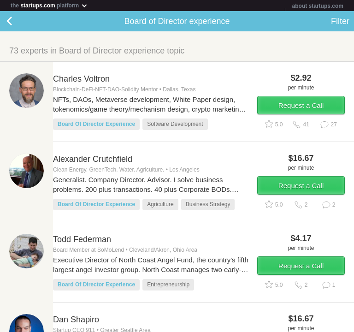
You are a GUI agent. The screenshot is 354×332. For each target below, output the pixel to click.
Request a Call (301, 105)
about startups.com (317, 6)
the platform (49, 5)
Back (18, 21)
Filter (340, 21)
